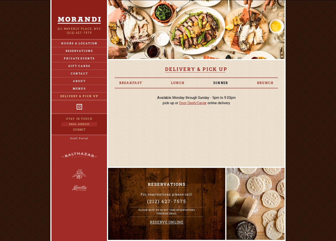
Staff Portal (79, 138)
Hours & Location (79, 43)
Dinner (220, 83)
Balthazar (79, 156)
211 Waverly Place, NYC (79, 28)
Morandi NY (79, 20)
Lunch (177, 83)
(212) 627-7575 (79, 32)
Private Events (79, 58)
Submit (79, 129)
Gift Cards (79, 66)
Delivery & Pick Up (79, 96)
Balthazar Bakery (79, 174)
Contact (79, 73)
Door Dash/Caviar (193, 103)
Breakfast (130, 83)
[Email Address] (79, 124)
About (79, 81)
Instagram (79, 107)
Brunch (265, 83)
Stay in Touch (79, 118)
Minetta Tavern (79, 188)
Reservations (79, 51)
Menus (79, 88)
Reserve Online (167, 222)
